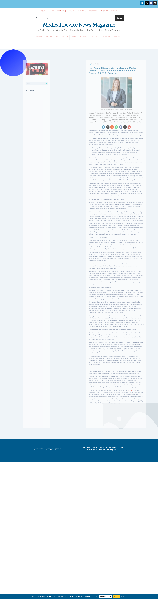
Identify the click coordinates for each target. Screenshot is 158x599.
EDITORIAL (82, 11)
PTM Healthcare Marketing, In (104, 450)
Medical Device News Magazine (79, 25)
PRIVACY (114, 11)
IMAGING (65, 37)
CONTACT (104, 11)
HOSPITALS (107, 37)
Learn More (13, 77)
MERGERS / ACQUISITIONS (80, 37)
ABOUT (51, 11)
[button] (134, 127)
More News (14, 90)
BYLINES (39, 37)
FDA (57, 37)
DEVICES (49, 37)
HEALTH (117, 37)
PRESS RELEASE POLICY (65, 11)
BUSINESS (95, 37)
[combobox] (74, 18)
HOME (43, 11)
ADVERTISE (93, 11)
